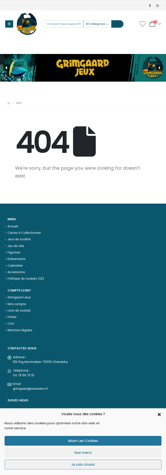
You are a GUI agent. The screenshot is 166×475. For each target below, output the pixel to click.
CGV (11, 324)
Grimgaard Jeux (19, 297)
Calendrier (15, 266)
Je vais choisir (83, 464)
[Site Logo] (27, 24)
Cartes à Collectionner (24, 233)
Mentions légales (20, 330)
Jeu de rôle (16, 246)
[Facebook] (150, 6)
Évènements (17, 259)
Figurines (14, 252)
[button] (159, 414)
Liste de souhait (19, 311)
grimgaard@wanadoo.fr (30, 389)
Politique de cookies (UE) (26, 279)
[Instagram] (158, 6)
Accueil (13, 226)
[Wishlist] (142, 24)
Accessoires (16, 272)
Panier (12, 317)
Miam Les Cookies (83, 441)
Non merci (83, 452)
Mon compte (17, 304)
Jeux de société (19, 239)
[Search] (118, 24)
